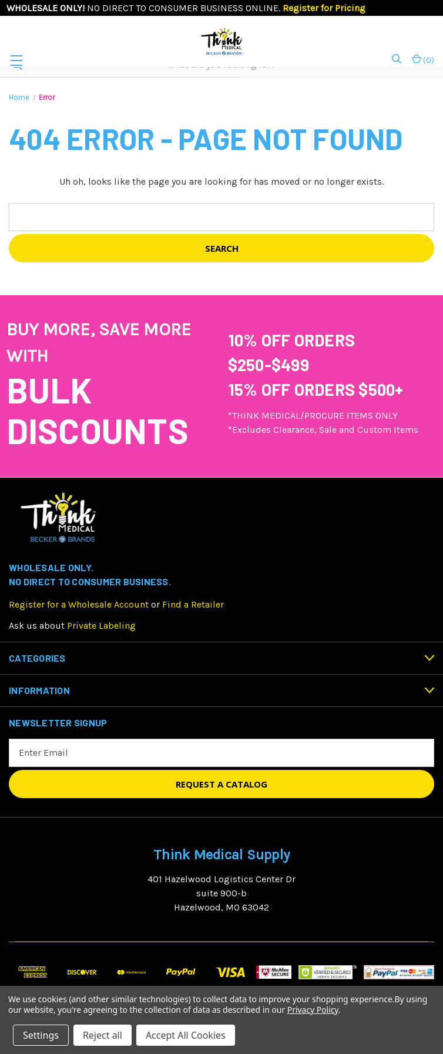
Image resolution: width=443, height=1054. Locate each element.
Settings (41, 1035)
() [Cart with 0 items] (423, 59)
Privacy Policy (312, 1009)
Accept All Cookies (186, 1035)
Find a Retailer (193, 604)
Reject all (102, 1035)
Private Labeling (101, 625)
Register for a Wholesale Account (79, 604)
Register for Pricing (324, 8)
